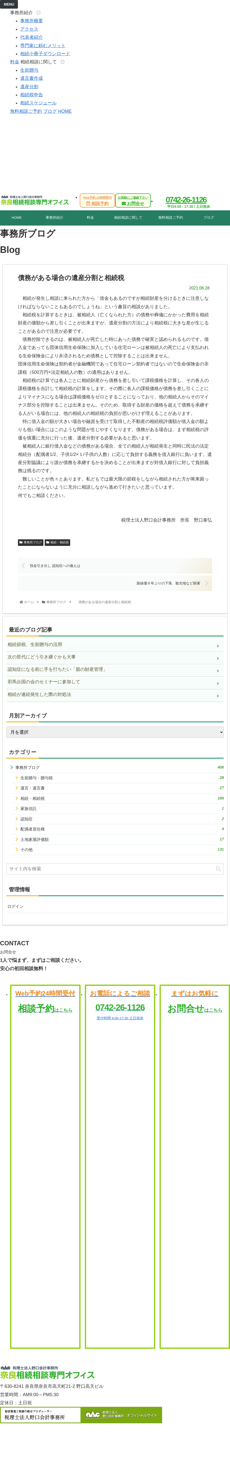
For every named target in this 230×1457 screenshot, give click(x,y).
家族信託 (122, 812)
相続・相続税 (57, 542)
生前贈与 (29, 70)
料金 (14, 61)
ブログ (50, 111)
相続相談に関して (40, 61)
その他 (122, 856)
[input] (115, 876)
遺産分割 (29, 86)
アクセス (29, 29)
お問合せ (133, 201)
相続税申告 (31, 94)
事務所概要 (31, 20)
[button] (218, 876)
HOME (65, 111)
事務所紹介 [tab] (54, 217)
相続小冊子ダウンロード (45, 53)
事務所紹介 (23, 12)
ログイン (16, 913)
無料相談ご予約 (26, 111)
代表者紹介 (31, 37)
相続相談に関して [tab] (128, 217)
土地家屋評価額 (122, 845)
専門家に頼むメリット (43, 45)
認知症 (122, 823)
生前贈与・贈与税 (122, 779)
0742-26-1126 (186, 199)
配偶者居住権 (122, 834)
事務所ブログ (30, 542)
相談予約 (97, 201)
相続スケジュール (38, 102)
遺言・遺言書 (122, 790)
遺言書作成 (31, 78)
